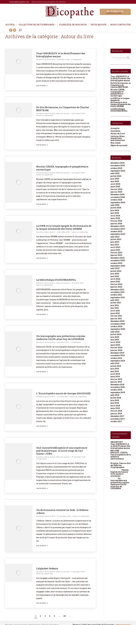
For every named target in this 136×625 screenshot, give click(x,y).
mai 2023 (114, 245)
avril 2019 (115, 374)
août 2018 (114, 395)
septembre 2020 (117, 329)
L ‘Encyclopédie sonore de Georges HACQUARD (63, 393)
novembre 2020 (117, 324)
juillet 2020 (115, 334)
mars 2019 (115, 376)
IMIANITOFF (116, 442)
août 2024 (114, 205)
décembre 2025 (117, 163)
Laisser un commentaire (44, 115)
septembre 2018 (117, 392)
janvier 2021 (116, 318)
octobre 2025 (116, 168)
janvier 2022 (116, 287)
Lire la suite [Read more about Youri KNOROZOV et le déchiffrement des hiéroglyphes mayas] (42, 85)
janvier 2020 (116, 350)
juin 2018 (114, 400)
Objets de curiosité (63, 113)
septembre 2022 (117, 266)
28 (64, 616)
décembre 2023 (117, 226)
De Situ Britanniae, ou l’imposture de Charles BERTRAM (62, 109)
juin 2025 (114, 179)
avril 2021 (115, 311)
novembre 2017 (117, 419)
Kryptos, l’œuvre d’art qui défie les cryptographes (120, 465)
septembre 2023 (117, 234)
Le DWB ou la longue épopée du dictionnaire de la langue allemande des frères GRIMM (63, 227)
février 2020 (116, 347)
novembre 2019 (117, 355)
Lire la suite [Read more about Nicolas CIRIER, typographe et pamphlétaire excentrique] (42, 204)
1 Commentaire (76, 59)
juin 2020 (114, 337)
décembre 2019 (117, 353)
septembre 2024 (117, 202)
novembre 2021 (117, 292)
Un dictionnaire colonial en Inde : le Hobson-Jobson (62, 511)
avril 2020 (115, 342)
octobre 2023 (116, 231)
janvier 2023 (116, 255)
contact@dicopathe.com (19, 2)
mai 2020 (114, 340)
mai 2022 (114, 276)
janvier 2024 (116, 224)
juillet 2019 (115, 366)
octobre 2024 (116, 200)
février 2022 (116, 284)
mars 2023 (115, 250)
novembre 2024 (117, 197)
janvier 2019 (116, 382)
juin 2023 (114, 242)
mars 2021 (115, 313)
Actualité (114, 128)
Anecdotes (40, 59)
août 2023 (114, 237)
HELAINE (114, 450)
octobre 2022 (116, 263)
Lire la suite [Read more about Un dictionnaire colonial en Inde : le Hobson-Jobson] (42, 545)
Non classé (115, 143)
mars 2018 (115, 408)
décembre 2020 (117, 321)
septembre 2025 (117, 171)
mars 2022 (115, 281)
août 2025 (114, 173)
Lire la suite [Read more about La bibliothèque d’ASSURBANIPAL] (42, 314)
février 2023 (116, 252)
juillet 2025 (115, 176)
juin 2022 (114, 274)
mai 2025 (114, 181)
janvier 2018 (116, 413)
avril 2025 (115, 184)
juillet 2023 (115, 239)
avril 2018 (115, 406)
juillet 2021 (115, 303)
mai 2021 (114, 308)
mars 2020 (115, 345)
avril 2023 (115, 247)
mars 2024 (115, 218)
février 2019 (116, 379)
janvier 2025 (116, 192)
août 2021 (114, 300)
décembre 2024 (117, 194)
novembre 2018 (117, 387)
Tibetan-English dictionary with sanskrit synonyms (119, 473)
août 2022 (114, 268)
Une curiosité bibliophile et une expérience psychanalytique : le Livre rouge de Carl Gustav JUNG (61, 450)
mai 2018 (114, 403)
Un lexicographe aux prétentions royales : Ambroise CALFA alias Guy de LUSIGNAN (61, 337)
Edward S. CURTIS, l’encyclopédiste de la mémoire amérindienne (120, 455)
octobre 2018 (116, 390)
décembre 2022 (117, 258)
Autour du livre (50, 59)
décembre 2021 (117, 290)
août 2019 (114, 363)
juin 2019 (114, 369)
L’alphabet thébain (47, 568)
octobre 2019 (116, 358)
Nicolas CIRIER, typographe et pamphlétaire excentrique (62, 168)
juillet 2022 (115, 271)
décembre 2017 (117, 416)
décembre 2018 (117, 384)
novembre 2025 (117, 165)
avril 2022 (115, 279)
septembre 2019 (117, 361)
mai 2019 (114, 371)
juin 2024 (114, 210)
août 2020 (114, 332)
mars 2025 (115, 187)
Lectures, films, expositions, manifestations (117, 138)
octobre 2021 (116, 295)
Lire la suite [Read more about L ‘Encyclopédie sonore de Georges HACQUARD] (42, 426)
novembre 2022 (117, 260)
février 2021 (116, 316)
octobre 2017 (116, 421)
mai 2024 (114, 213)
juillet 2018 (115, 398)
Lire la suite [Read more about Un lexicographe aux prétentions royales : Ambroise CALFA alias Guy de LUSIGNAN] (42, 372)
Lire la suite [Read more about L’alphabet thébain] (42, 603)
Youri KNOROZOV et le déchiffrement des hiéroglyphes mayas (60, 55)
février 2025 (116, 189)
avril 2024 (115, 216)
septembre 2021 (117, 297)
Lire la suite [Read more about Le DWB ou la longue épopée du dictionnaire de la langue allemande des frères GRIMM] (42, 258)
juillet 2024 (115, 208)
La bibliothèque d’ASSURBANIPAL (56, 279)
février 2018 (116, 411)
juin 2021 (114, 305)
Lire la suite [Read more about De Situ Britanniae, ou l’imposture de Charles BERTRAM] (42, 145)
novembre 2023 (117, 229)
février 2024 (116, 221)
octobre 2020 (116, 326)
